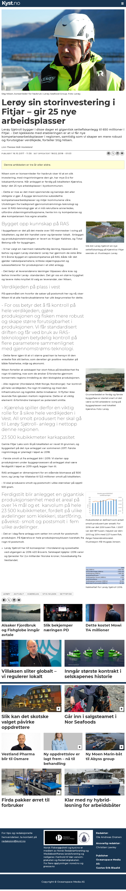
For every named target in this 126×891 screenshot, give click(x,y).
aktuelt (19, 594)
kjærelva (33, 594)
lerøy (6, 594)
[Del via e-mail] (122, 153)
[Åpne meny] (122, 3)
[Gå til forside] (11, 3)
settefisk (66, 594)
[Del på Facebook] (108, 153)
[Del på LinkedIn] (117, 153)
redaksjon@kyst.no (13, 841)
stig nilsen (49, 594)
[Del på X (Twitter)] (113, 153)
